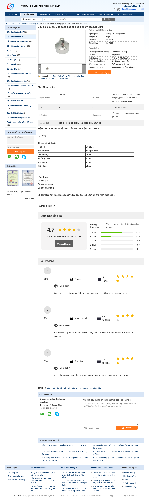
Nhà (7, 24)
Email (141, 6)
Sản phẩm (16, 24)
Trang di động (129, 487)
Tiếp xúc (20, 151)
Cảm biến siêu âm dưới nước (19, 93)
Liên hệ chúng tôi (106, 14)
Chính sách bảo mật (20, 496)
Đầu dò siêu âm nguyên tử (18, 118)
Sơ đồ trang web (129, 483)
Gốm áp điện (12, 69)
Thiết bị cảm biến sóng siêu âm (20, 122)
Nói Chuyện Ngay (130, 6)
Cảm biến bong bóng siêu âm (19, 74)
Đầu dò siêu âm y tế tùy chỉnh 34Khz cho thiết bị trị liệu (64, 445)
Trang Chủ (13, 14)
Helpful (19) (64, 325)
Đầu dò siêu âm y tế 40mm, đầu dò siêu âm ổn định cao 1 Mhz (74, 489)
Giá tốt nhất (63, 79)
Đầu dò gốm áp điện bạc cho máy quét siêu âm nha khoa (104, 482)
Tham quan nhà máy (63, 14)
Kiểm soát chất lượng (85, 14)
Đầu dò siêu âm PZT (15, 32)
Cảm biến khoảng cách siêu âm (20, 86)
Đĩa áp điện (11, 60)
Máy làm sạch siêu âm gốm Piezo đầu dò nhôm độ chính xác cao (104, 488)
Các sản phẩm (28, 14)
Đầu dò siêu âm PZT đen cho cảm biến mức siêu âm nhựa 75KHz (42, 480)
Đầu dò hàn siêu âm (15, 101)
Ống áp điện (12, 64)
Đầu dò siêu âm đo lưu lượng (19, 105)
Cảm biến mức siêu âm (16, 46)
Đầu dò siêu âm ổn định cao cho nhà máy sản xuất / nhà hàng (104, 475)
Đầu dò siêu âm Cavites (17, 81)
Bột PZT (10, 51)
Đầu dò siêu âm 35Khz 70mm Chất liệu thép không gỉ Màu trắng (73, 475)
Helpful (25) (64, 286)
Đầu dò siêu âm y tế (30, 24)
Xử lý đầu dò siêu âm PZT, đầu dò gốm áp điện (43, 474)
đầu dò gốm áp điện (55, 388)
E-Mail (125, 480)
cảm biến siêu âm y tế (73, 388)
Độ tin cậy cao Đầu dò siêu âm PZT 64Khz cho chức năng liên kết (43, 488)
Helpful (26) (64, 368)
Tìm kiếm (110, 19)
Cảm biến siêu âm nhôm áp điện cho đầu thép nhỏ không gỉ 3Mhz (74, 483)
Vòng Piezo (11, 55)
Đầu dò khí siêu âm (15, 113)
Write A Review (64, 244)
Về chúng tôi (45, 14)
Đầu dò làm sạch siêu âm (17, 41)
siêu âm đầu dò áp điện (92, 388)
